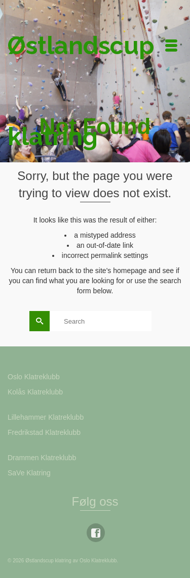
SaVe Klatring (29, 473)
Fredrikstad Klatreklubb (44, 432)
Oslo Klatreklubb (34, 377)
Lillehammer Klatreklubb (46, 417)
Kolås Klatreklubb (35, 392)
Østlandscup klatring (79, 91)
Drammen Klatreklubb (42, 458)
